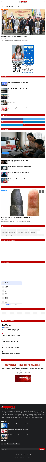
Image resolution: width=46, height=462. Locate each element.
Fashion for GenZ (12, 232)
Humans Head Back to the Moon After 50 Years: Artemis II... (19, 88)
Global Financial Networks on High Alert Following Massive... (19, 172)
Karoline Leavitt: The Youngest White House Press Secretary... (19, 178)
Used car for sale (20, 232)
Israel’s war (3, 229)
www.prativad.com (25, 373)
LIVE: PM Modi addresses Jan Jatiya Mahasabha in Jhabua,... (14, 36)
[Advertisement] (23, 392)
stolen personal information (22, 229)
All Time (37, 78)
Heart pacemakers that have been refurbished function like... (18, 423)
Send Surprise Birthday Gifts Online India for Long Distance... (19, 107)
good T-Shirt (31, 229)
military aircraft (33, 232)
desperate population (14, 235)
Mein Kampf (27, 232)
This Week (8, 78)
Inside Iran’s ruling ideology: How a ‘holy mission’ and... (18, 94)
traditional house (23, 235)
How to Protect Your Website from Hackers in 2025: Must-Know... (20, 166)
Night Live (37, 229)
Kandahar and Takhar (31, 235)
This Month (23, 78)
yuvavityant (10, 108)
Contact (28, 457)
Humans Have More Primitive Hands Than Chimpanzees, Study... (17, 217)
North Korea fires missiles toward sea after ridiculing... (18, 82)
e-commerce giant (5, 235)
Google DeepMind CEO (11, 229)
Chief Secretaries (40, 235)
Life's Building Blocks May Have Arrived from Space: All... (18, 160)
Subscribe (42, 449)
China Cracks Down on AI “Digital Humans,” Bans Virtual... (18, 101)
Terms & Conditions (18, 457)
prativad (2, 38)
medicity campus (5, 232)
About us (24, 457)
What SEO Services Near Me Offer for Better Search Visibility (18, 434)
